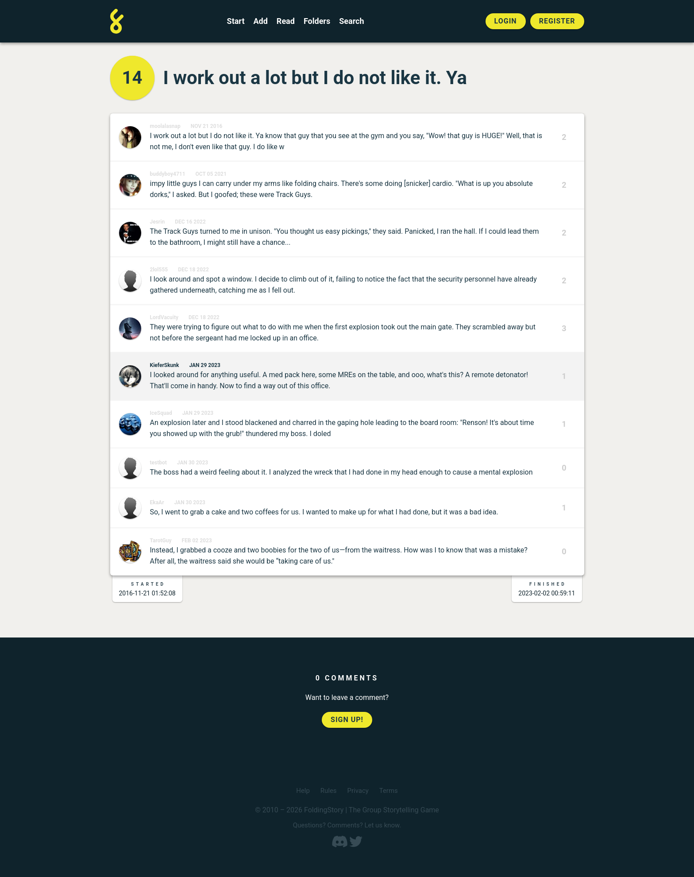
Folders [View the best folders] (317, 21)
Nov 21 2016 (207, 126)
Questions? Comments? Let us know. (347, 825)
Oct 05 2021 (211, 174)
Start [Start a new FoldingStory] (236, 21)
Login (505, 21)
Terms (390, 790)
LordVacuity (164, 317)
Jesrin (157, 222)
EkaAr (157, 502)
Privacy (358, 790)
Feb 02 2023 (196, 540)
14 (132, 77)
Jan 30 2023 (192, 463)
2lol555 (159, 270)
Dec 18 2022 (193, 270)
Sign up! (347, 719)
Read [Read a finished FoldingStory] (286, 21)
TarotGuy (161, 540)
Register (557, 21)
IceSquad (161, 413)
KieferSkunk (164, 365)
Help (301, 790)
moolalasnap (165, 126)
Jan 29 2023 (204, 365)
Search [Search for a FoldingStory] (351, 21)
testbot (158, 463)
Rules (327, 790)
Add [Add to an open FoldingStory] (260, 21)
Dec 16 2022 (190, 222)
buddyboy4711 (167, 174)
